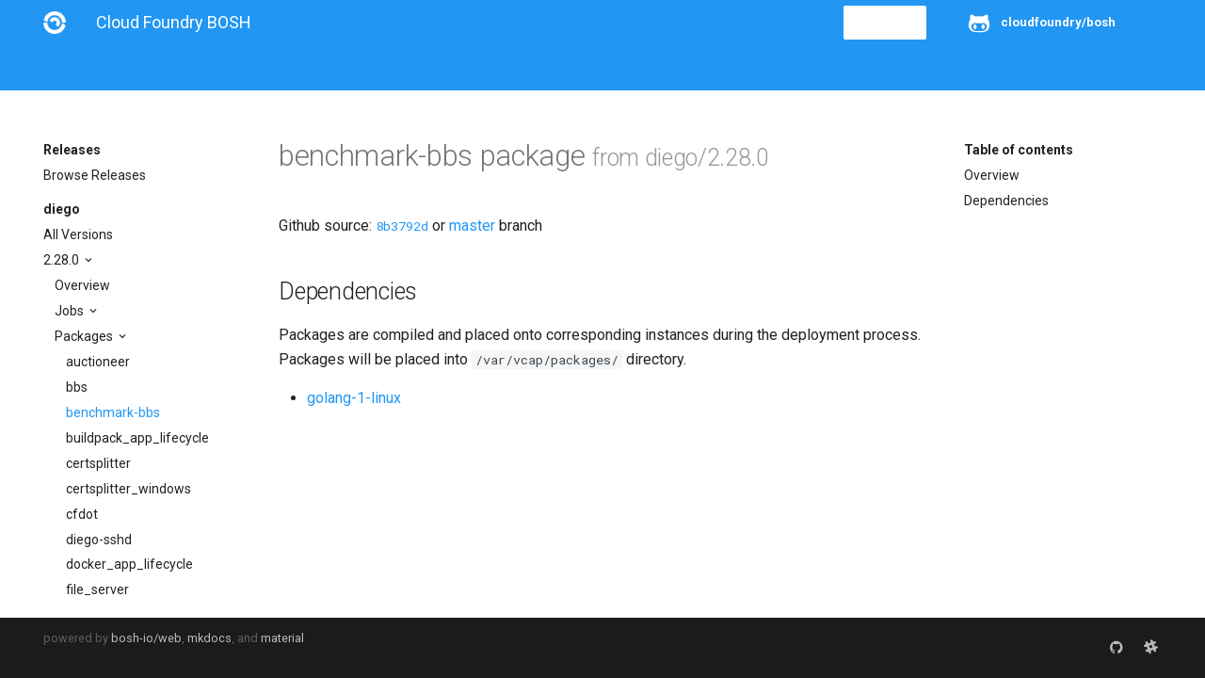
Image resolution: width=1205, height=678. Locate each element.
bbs (77, 387)
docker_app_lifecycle (129, 564)
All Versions (78, 234)
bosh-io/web (146, 638)
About (61, 67)
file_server (97, 589)
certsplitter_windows (128, 488)
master (472, 225)
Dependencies (1006, 200)
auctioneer (98, 361)
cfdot (82, 514)
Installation (136, 67)
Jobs (71, 310)
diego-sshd (99, 539)
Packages (85, 336)
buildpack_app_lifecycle (137, 437)
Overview (82, 285)
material (282, 638)
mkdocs (209, 638)
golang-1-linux (354, 398)
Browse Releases (94, 175)
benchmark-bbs (113, 412)
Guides (214, 67)
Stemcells (376, 67)
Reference (290, 67)
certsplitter (98, 463)
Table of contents (1018, 149)
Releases (457, 67)
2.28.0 (62, 259)
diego (61, 209)
